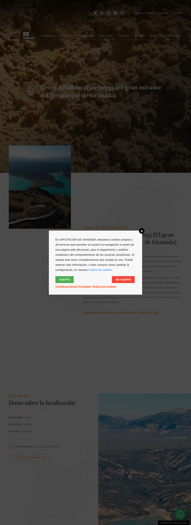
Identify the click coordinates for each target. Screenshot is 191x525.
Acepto (64, 279)
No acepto (123, 279)
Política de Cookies (104, 286)
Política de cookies (100, 269)
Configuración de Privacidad (73, 286)
